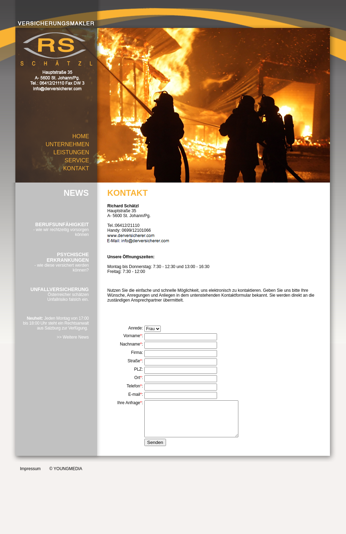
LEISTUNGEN (71, 152)
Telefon (133, 386)
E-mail (134, 394)
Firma (136, 352)
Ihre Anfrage (128, 402)
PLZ (138, 369)
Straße (134, 360)
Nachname (130, 344)
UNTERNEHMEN (67, 144)
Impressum (30, 468)
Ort (137, 377)
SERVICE (77, 160)
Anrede (135, 328)
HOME (80, 136)
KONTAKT (76, 168)
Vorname (131, 335)
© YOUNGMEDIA (65, 468)
